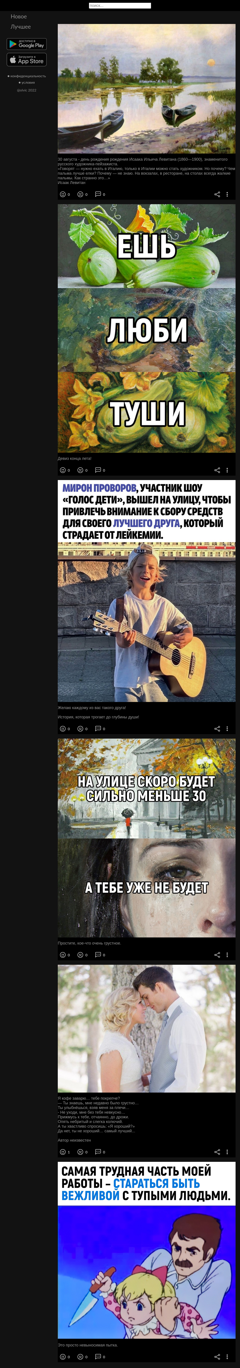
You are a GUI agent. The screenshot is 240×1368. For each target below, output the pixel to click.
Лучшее (21, 26)
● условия (27, 82)
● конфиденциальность (27, 76)
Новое (19, 16)
